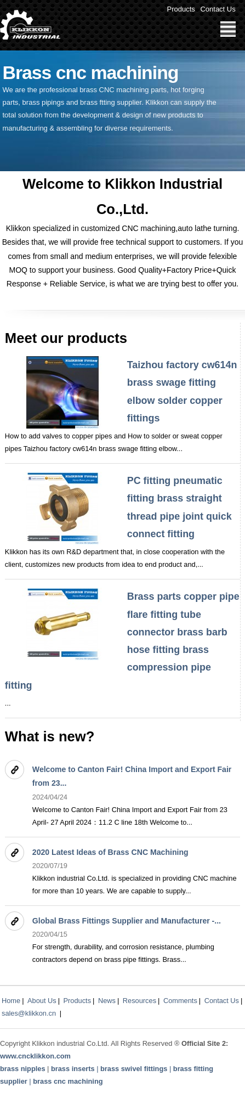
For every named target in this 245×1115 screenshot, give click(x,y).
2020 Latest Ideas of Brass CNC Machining (110, 852)
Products (181, 9)
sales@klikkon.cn (29, 1013)
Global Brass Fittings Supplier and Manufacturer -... (126, 920)
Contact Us (217, 9)
